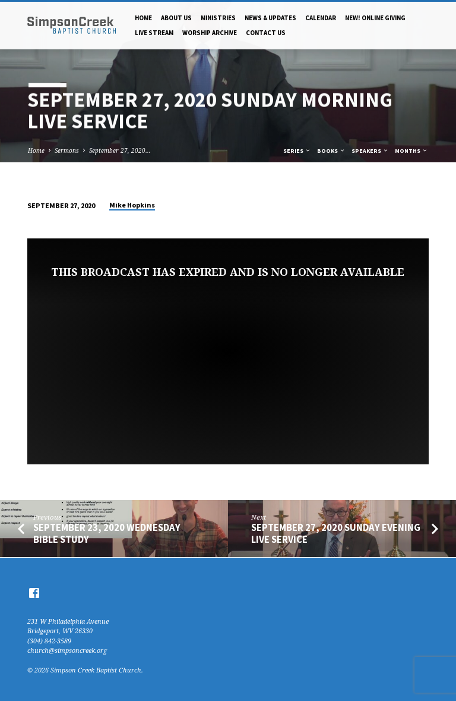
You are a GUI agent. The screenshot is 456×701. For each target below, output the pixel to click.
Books (331, 151)
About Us (176, 18)
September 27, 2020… (120, 150)
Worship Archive (209, 33)
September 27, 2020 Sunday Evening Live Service (335, 533)
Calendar (320, 18)
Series (297, 151)
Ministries (218, 18)
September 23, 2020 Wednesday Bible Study (106, 533)
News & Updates (270, 18)
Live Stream (154, 33)
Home (143, 18)
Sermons (67, 150)
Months (411, 151)
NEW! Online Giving (375, 18)
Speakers (370, 151)
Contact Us (266, 33)
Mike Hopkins (132, 204)
